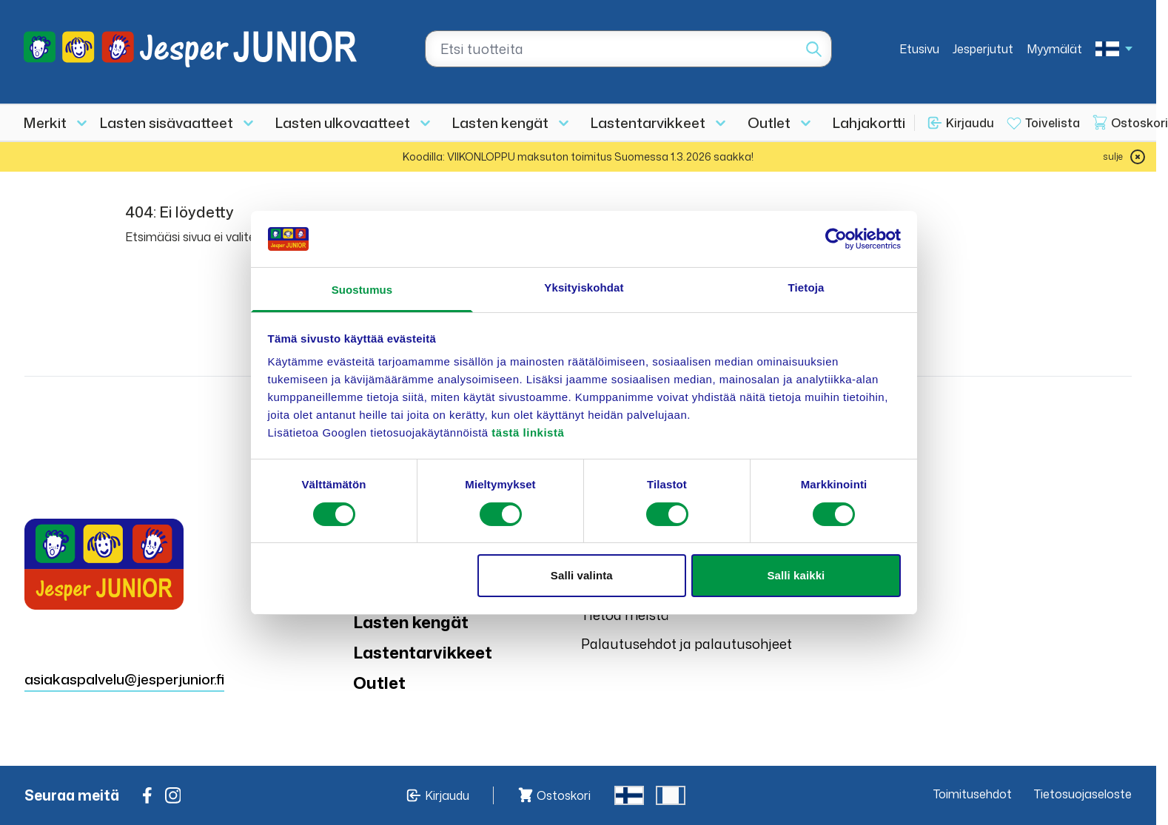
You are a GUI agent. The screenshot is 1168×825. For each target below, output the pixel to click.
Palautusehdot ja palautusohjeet (686, 643)
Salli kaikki (796, 575)
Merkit (45, 122)
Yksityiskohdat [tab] (583, 287)
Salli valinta (582, 575)
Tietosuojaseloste (1083, 794)
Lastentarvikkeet (648, 122)
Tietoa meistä (625, 614)
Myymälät (1054, 49)
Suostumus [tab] (362, 289)
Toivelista (1052, 123)
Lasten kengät (500, 122)
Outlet (769, 122)
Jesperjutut (983, 49)
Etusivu (919, 49)
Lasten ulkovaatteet (342, 122)
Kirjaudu (970, 123)
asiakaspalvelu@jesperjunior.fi (124, 679)
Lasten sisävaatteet (166, 122)
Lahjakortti (869, 122)
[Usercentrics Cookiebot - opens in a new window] (836, 239)
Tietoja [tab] (806, 287)
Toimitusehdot (972, 794)
